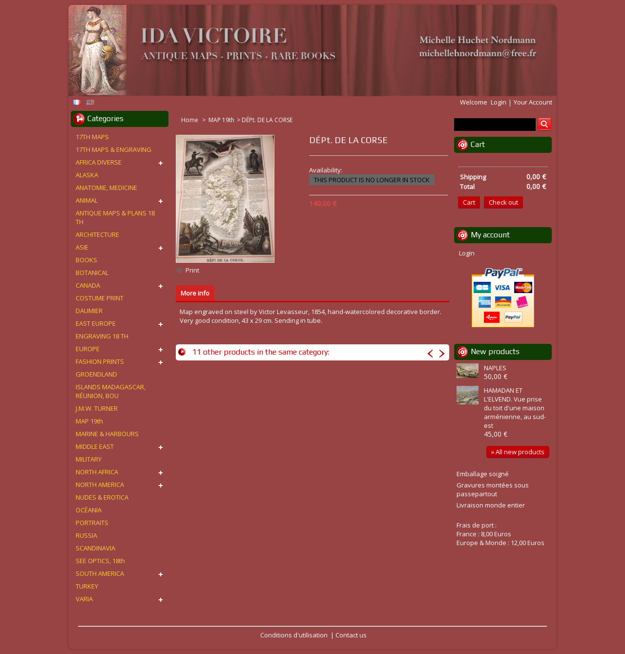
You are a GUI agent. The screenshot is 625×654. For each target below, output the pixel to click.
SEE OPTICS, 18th (100, 560)
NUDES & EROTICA (102, 497)
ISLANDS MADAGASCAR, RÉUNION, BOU (111, 391)
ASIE (82, 247)
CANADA (88, 285)
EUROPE (88, 348)
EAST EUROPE (96, 323)
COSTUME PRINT (100, 298)
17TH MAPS (92, 136)
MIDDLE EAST (95, 446)
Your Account (533, 102)
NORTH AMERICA (100, 484)
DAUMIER (89, 310)
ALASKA (87, 174)
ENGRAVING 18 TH (102, 336)
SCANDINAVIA (95, 548)
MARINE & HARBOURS (107, 433)
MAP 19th (221, 120)
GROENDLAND (96, 374)
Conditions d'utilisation (294, 635)
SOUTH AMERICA (100, 573)
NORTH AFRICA (97, 471)
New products (495, 351)
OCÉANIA (89, 510)
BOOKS (86, 259)
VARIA (84, 598)
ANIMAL (87, 200)
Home (190, 120)
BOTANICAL (92, 272)
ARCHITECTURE (97, 234)
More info (195, 293)
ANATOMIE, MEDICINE (106, 187)
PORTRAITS (92, 522)
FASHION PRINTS (100, 361)
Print (192, 270)
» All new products (517, 451)
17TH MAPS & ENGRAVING (113, 149)
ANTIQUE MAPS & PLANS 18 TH (115, 217)
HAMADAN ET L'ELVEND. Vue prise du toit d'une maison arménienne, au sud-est (515, 408)
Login (498, 102)
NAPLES (495, 367)
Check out (503, 202)
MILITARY (89, 459)
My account (490, 234)
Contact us (351, 635)
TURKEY (87, 586)
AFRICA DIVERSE (99, 162)
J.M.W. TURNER (97, 408)
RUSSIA (86, 535)
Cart (478, 144)
